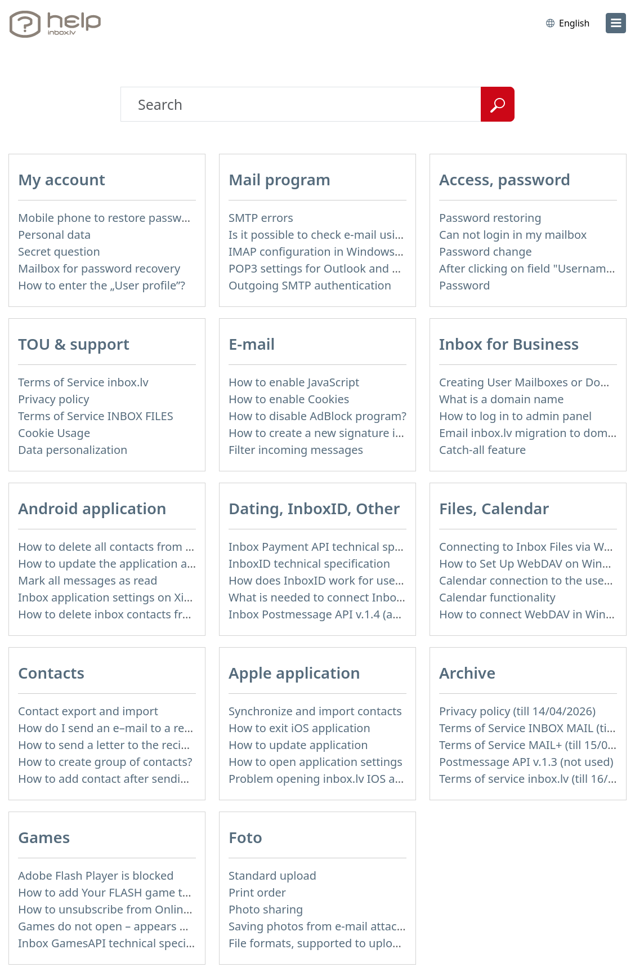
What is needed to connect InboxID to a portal (350, 597)
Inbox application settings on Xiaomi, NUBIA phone (153, 597)
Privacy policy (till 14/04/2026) (517, 711)
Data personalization (72, 449)
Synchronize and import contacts (315, 711)
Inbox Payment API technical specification (339, 546)
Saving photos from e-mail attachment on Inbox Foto (368, 926)
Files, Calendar (494, 508)
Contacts (51, 672)
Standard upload (272, 875)
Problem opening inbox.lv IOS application (338, 778)
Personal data (54, 234)
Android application (92, 508)
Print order (257, 892)
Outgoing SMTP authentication (310, 285)
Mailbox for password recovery (99, 268)
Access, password (504, 179)
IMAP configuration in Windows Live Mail (336, 251)
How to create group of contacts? (105, 761)
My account (61, 179)
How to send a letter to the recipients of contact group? (163, 744)
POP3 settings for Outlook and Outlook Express (353, 268)
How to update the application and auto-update (143, 563)
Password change (485, 251)
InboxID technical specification (309, 563)
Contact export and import (88, 711)
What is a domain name (501, 399)
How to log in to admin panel (515, 416)
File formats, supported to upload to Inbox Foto (354, 943)
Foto (245, 837)
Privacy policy (53, 399)
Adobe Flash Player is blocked (96, 875)
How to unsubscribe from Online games (123, 909)
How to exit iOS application (299, 728)
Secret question (59, 251)
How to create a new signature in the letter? (344, 432)
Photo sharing (266, 909)
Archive (467, 672)
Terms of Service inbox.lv (83, 382)
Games (44, 837)
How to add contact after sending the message (141, 778)
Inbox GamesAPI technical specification (121, 943)
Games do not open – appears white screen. (133, 926)
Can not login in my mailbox (513, 234)
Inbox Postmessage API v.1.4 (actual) (325, 614)
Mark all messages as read (88, 580)
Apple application (294, 672)
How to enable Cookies (289, 399)
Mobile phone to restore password (109, 217)
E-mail (252, 343)
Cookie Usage (54, 432)
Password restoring (490, 217)
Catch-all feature (482, 449)
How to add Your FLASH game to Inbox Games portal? (159, 892)
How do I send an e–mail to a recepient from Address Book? (175, 728)
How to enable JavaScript (294, 382)
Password (464, 285)
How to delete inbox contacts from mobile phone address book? (186, 614)
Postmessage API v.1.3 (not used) (526, 761)
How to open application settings (316, 761)
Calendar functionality (497, 597)
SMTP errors (261, 217)
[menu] (616, 23)
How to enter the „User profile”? (101, 285)
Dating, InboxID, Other (314, 508)
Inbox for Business (509, 343)
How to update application (298, 744)
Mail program (279, 179)
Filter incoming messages (296, 449)
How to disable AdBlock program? (317, 416)
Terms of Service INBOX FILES (95, 416)
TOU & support (73, 343)
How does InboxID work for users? (319, 580)
